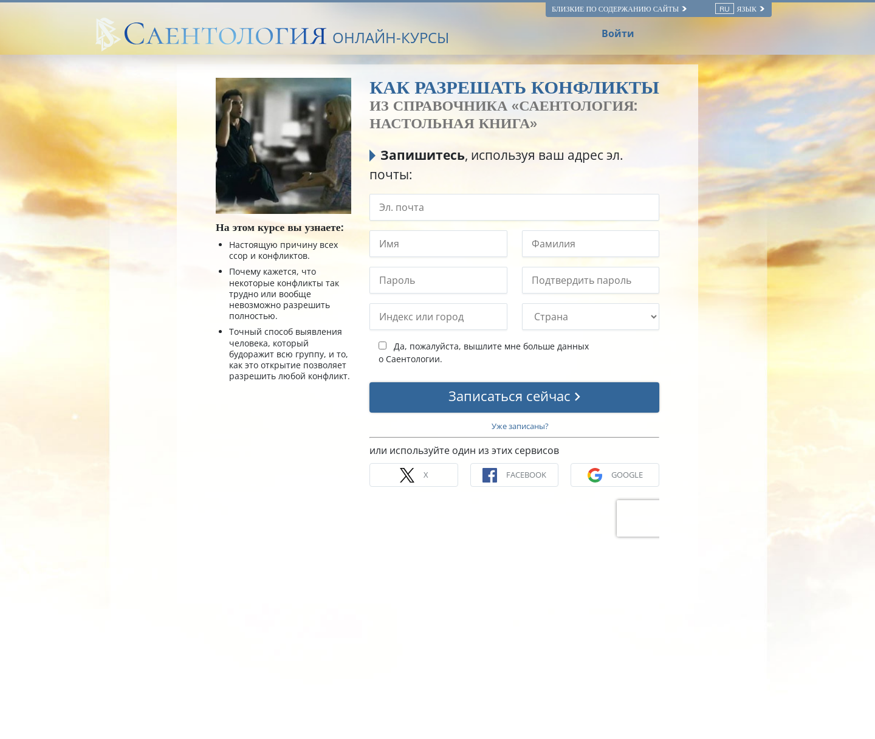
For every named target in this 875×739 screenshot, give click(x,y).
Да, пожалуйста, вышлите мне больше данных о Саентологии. (484, 352)
